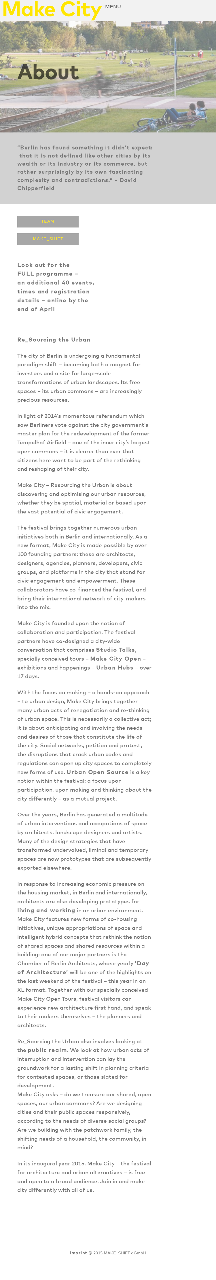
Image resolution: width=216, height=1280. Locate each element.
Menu (113, 7)
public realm (47, 1050)
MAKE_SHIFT (48, 239)
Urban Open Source (98, 772)
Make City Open (115, 659)
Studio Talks (115, 650)
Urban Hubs (115, 668)
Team (48, 221)
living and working (46, 910)
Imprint (78, 1253)
